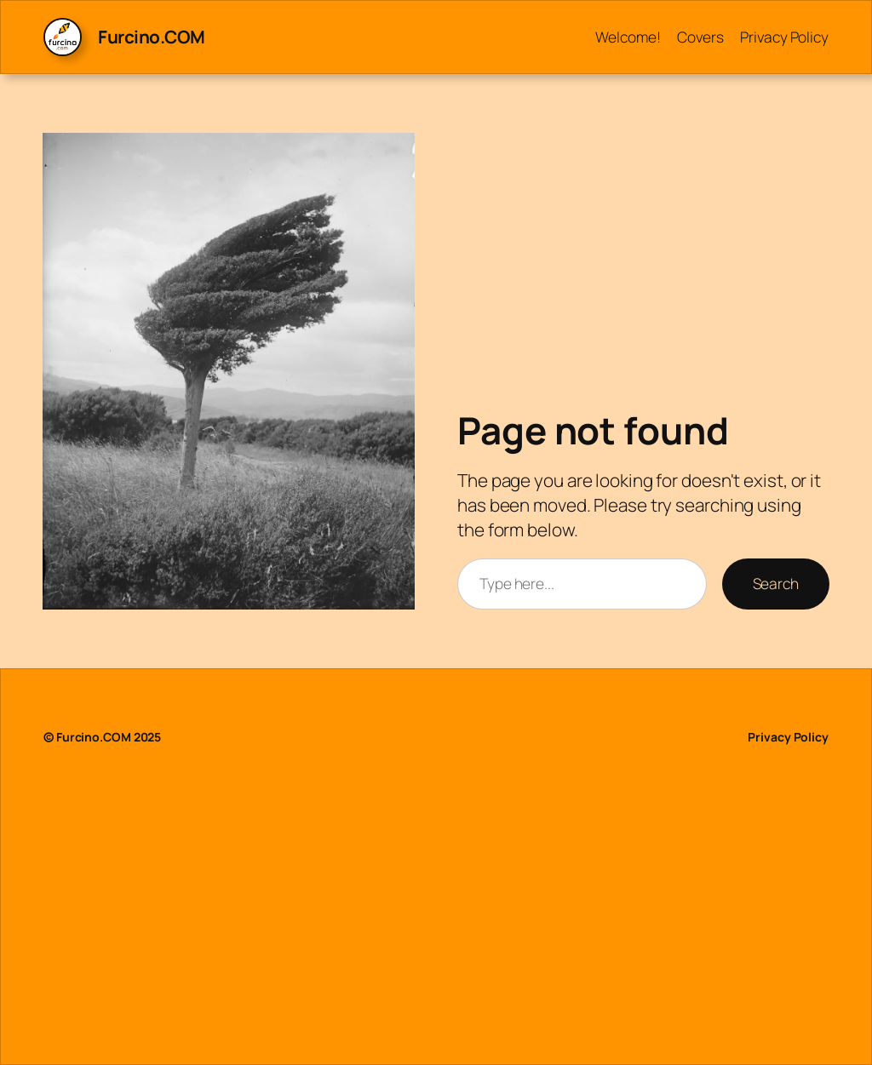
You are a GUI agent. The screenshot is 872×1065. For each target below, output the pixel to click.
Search (776, 583)
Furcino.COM (151, 37)
